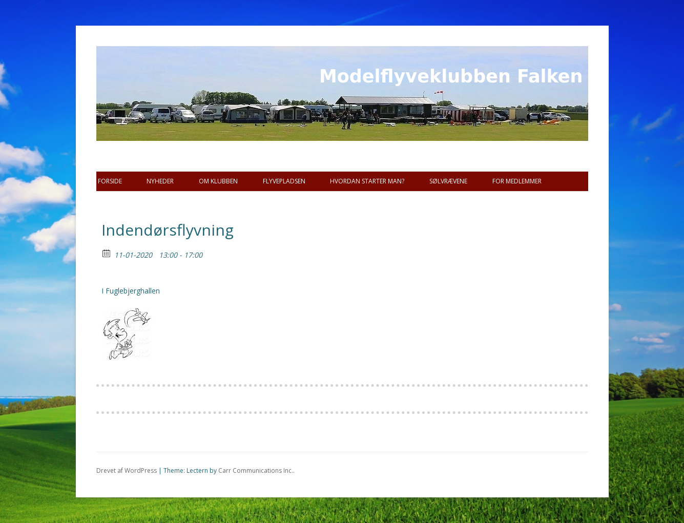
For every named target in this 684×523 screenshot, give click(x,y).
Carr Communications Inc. (255, 470)
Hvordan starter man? (367, 181)
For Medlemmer (517, 181)
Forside (110, 181)
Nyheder (160, 181)
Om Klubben (218, 181)
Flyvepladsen (284, 181)
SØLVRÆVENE (448, 181)
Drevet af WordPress (126, 470)
